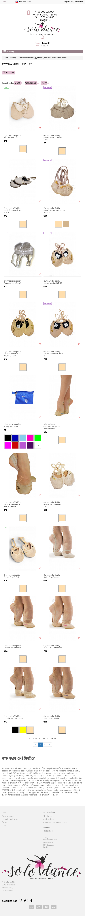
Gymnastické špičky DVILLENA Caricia (52, 717)
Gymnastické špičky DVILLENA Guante (52, 576)
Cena (17, 83)
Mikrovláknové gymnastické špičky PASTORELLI (52, 426)
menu (5, 2)
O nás (4, 825)
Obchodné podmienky (10, 819)
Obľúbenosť (31, 83)
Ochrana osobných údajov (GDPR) (55, 822)
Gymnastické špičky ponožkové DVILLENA (13, 717)
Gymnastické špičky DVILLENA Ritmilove (12, 647)
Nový (44, 83)
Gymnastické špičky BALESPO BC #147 (12, 136)
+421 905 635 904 (44, 12)
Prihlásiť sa (78, 2)
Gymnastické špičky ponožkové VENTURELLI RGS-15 (54, 210)
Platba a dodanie (8, 816)
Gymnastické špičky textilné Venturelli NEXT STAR (14, 210)
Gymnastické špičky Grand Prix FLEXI (12, 576)
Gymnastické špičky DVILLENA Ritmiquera (53, 647)
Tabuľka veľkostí (48, 819)
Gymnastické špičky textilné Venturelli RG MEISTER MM (13, 353)
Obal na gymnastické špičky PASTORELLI (13, 425)
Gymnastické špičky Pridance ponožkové (12, 282)
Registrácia (68, 2)
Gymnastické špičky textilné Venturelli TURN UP (53, 353)
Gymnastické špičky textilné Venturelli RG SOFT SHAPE (13, 504)
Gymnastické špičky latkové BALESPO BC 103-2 (53, 504)
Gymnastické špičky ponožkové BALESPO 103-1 (53, 137)
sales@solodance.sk (50, 839)
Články (4, 822)
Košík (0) (45, 43)
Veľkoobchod (47, 816)
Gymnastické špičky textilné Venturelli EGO (53, 282)
